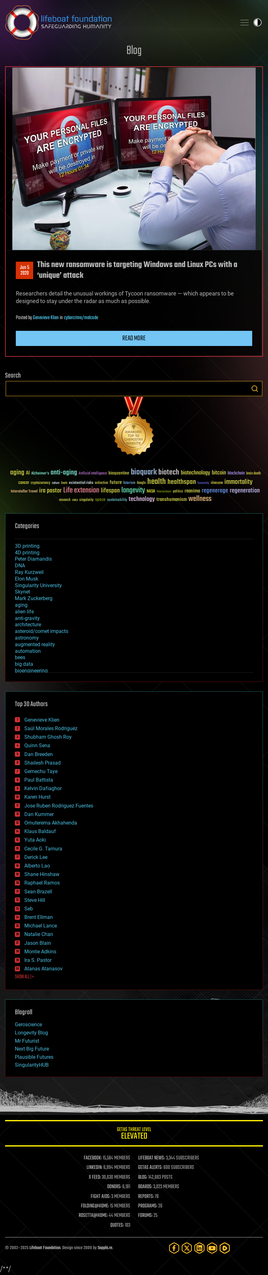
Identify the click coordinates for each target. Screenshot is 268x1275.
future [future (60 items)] (116, 483)
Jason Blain (37, 943)
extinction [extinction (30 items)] (101, 483)
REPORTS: (146, 1197)
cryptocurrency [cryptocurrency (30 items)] (40, 483)
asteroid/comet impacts (41, 631)
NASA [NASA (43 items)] (151, 491)
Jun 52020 (24, 270)
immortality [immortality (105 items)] (238, 482)
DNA (20, 566)
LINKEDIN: (94, 1168)
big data (24, 664)
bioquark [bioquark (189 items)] (144, 472)
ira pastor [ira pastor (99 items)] (50, 490)
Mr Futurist (27, 1041)
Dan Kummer (39, 814)
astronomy (27, 638)
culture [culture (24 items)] (55, 483)
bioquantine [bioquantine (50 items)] (118, 473)
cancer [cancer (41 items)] (23, 483)
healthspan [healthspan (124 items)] (182, 482)
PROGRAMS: (147, 1206)
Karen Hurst (37, 797)
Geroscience (28, 1025)
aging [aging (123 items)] (17, 473)
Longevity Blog (31, 1033)
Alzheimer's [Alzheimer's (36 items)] (40, 473)
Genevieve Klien (46, 318)
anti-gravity (27, 618)
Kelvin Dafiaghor (43, 788)
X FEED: (95, 1177)
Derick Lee (35, 857)
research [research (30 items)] (64, 500)
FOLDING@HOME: (95, 1206)
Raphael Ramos (42, 883)
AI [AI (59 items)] (28, 473)
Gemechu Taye (41, 771)
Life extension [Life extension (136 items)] (81, 490)
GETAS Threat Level (134, 1134)
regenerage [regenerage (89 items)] (215, 490)
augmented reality (35, 644)
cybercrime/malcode (81, 318)
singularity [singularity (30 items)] (86, 500)
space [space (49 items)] (100, 499)
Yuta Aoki (35, 840)
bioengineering (31, 671)
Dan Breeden (38, 754)
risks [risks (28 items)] (75, 500)
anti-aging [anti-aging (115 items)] (64, 473)
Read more (134, 338)
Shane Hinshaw (41, 874)
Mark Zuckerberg (33, 598)
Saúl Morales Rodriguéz (50, 728)
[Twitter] (187, 1248)
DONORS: (114, 1187)
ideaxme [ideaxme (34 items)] (217, 483)
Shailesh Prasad (42, 763)
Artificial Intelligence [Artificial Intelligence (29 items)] (93, 474)
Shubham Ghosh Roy (48, 737)
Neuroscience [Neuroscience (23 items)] (164, 492)
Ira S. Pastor (38, 960)
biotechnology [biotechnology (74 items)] (195, 473)
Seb (28, 909)
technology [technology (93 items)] (142, 499)
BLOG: (142, 1177)
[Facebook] (174, 1248)
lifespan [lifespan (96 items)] (110, 490)
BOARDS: (145, 1187)
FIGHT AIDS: (100, 1197)
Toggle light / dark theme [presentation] (257, 22)
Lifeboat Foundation (44, 1248)
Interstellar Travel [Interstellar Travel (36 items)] (24, 491)
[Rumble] (225, 1248)
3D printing (27, 546)
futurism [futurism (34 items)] (129, 483)
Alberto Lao (37, 866)
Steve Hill (34, 900)
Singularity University (38, 585)
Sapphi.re (105, 1248)
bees (20, 657)
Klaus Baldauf (40, 831)
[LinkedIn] (199, 1248)
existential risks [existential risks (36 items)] (81, 483)
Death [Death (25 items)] (64, 483)
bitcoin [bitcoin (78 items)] (219, 473)
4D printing (27, 553)
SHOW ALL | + (24, 977)
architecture (28, 625)
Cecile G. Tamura (43, 849)
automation (28, 651)
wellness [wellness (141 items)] (199, 499)
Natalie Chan (38, 934)
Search (254, 388)
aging (21, 605)
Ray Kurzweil (29, 572)
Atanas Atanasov (43, 969)
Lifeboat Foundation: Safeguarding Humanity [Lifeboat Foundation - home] (118, 22)
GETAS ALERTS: (150, 1168)
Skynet (22, 592)
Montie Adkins (40, 952)
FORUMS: (145, 1216)
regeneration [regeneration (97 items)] (245, 490)
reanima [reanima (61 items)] (192, 491)
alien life (24, 612)
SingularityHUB (32, 1065)
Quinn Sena (37, 745)
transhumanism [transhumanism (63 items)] (171, 500)
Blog (134, 51)
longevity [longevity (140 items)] (133, 490)
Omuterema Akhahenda (50, 823)
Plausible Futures (34, 1057)
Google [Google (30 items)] (141, 483)
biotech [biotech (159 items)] (168, 472)
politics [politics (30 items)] (178, 492)
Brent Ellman (38, 917)
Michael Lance (40, 926)
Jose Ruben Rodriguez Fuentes (58, 806)
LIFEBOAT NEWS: (151, 1158)
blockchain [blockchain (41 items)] (236, 473)
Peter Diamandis (33, 559)
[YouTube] (212, 1248)
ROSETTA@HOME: (93, 1216)
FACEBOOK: (93, 1158)
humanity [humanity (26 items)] (203, 483)
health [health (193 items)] (156, 481)
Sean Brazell (38, 892)
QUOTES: (117, 1225)
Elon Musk (26, 579)
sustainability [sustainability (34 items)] (117, 500)
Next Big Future (32, 1049)
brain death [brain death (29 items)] (253, 474)
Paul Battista (38, 780)
